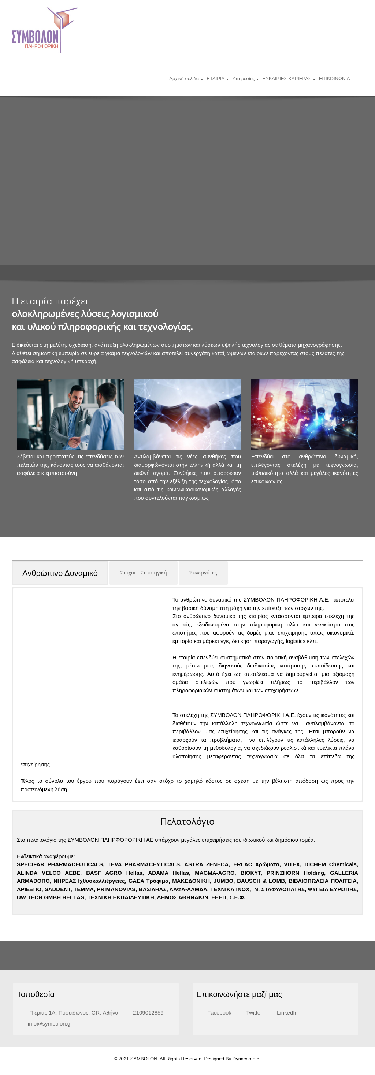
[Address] (69, 1004)
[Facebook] (215, 1004)
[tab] (60, 573)
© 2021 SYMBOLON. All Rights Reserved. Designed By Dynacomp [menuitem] (184, 1050)
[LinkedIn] (283, 1004)
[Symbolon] (45, 30)
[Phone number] (144, 1004)
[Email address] (46, 1015)
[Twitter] (250, 1004)
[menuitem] (184, 79)
